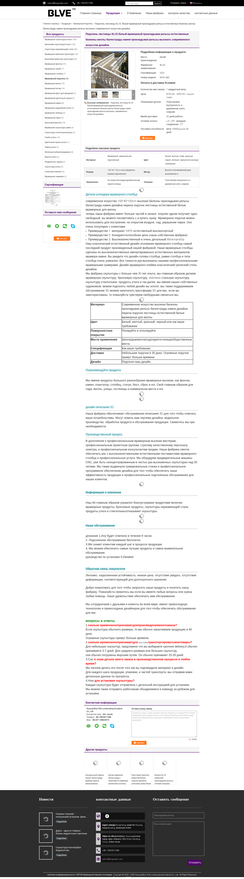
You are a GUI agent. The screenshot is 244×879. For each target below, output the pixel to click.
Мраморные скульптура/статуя (58, 39)
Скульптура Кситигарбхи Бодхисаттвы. (68, 849)
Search (157, 3)
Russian (197, 3)
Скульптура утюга (52, 167)
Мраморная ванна (53, 83)
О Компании (134, 13)
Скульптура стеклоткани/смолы (58, 132)
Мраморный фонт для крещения (59, 93)
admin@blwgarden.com (58, 3)
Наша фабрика (155, 13)
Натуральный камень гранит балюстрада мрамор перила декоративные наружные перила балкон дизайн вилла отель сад (94, 783)
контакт (149, 138)
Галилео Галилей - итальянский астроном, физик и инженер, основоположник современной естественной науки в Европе (71, 816)
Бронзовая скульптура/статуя (57, 44)
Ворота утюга (50, 157)
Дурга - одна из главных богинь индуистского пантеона (71, 832)
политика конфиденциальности (61, 874)
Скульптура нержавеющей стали (59, 49)
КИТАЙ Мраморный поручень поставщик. (94, 874)
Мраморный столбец (54, 73)
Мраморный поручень (82, 23)
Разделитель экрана (53, 162)
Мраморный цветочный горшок (58, 98)
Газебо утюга (50, 137)
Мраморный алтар (53, 88)
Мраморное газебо (53, 69)
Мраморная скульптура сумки (58, 127)
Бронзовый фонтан (53, 122)
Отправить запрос (178, 3)
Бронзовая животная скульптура (59, 59)
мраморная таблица (53, 113)
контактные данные (206, 13)
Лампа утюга (50, 147)
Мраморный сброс (53, 118)
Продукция (113, 13)
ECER (128, 877)
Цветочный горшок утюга (56, 142)
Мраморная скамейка (54, 176)
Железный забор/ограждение (57, 152)
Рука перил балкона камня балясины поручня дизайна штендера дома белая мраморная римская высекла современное (141, 782)
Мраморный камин (53, 103)
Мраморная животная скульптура (59, 54)
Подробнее (61, 821)
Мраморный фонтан (53, 64)
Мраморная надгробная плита (58, 108)
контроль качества (179, 13)
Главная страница (90, 13)
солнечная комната (53, 171)
